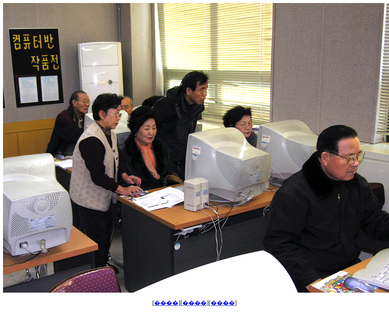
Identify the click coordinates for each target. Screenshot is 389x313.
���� (166, 303)
